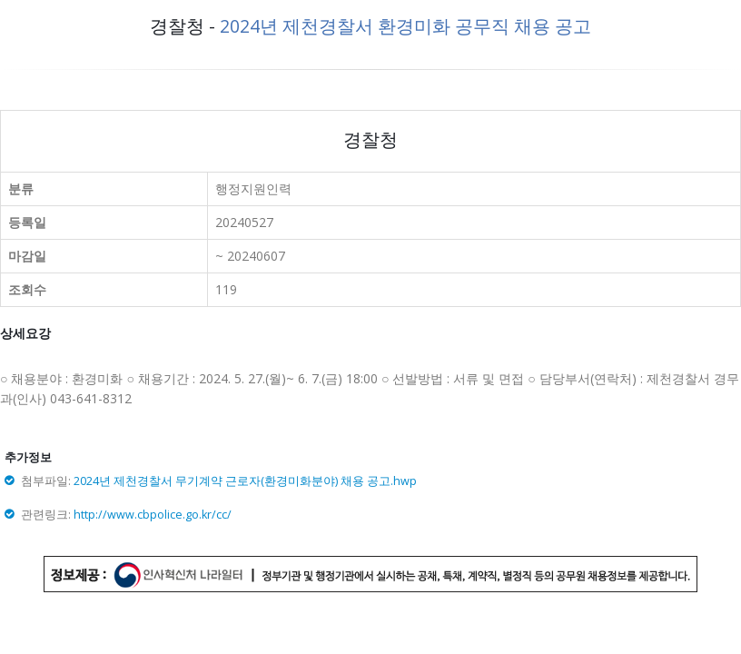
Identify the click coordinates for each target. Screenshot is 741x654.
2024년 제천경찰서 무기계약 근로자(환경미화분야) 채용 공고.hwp (245, 481)
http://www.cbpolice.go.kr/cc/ (153, 514)
